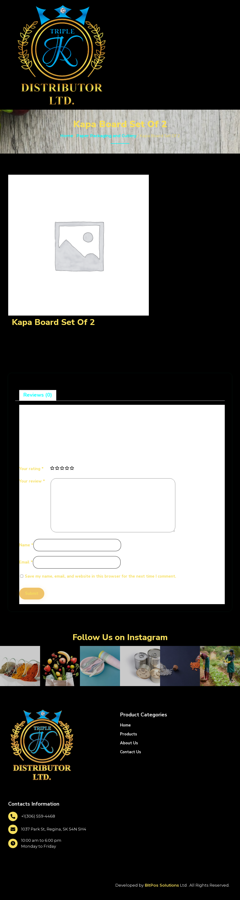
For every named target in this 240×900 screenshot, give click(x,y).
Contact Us (130, 752)
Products (128, 734)
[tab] (37, 395)
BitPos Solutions (162, 885)
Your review (32, 481)
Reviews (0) (37, 394)
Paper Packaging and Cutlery (106, 135)
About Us (129, 743)
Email (26, 562)
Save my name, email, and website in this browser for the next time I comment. (100, 576)
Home (66, 135)
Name (26, 545)
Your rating (31, 468)
